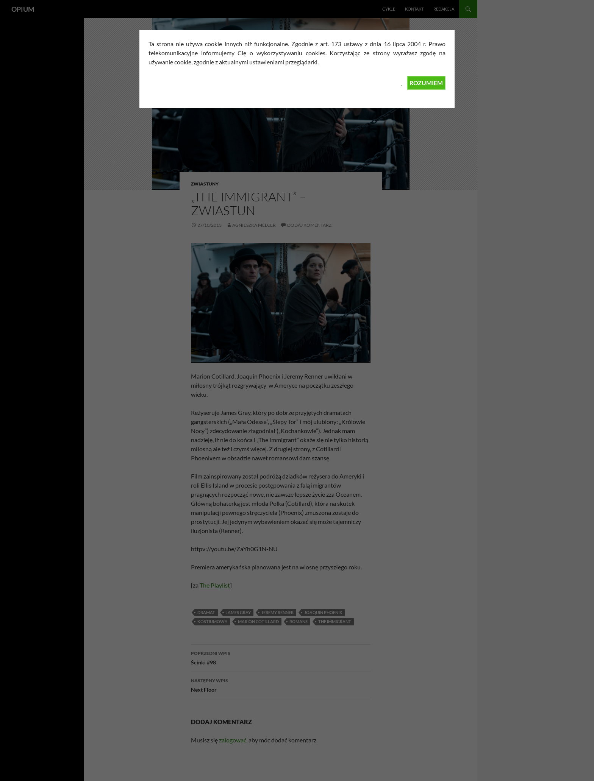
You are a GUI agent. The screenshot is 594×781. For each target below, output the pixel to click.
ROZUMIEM (426, 82)
